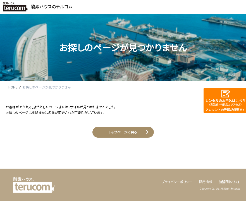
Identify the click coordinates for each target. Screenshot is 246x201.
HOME (13, 87)
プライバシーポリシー (177, 181)
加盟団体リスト (229, 181)
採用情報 (205, 181)
